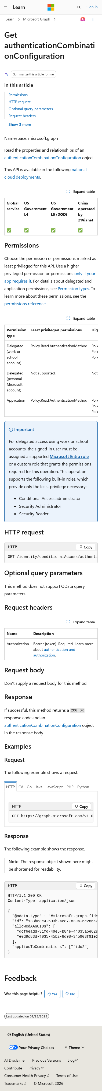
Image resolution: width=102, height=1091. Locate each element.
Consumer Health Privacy (25, 1075)
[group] (51, 371)
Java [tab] (38, 786)
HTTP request (20, 101)
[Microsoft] (51, 7)
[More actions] (93, 19)
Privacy (34, 1068)
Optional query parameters (31, 108)
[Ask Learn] (83, 19)
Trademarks (13, 1083)
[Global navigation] (5, 7)
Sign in (92, 6)
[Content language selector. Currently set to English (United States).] (28, 1034)
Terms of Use (67, 1075)
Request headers (22, 115)
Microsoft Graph (36, 19)
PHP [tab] (70, 786)
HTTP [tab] (10, 786)
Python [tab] (83, 786)
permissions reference (25, 303)
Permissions (18, 94)
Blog (71, 1060)
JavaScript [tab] (54, 786)
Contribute (13, 1068)
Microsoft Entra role (69, 456)
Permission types (73, 288)
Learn (9, 19)
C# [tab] (21, 786)
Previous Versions (46, 1060)
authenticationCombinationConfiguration (42, 157)
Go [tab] (29, 786)
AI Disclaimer (15, 1060)
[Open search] (79, 7)
